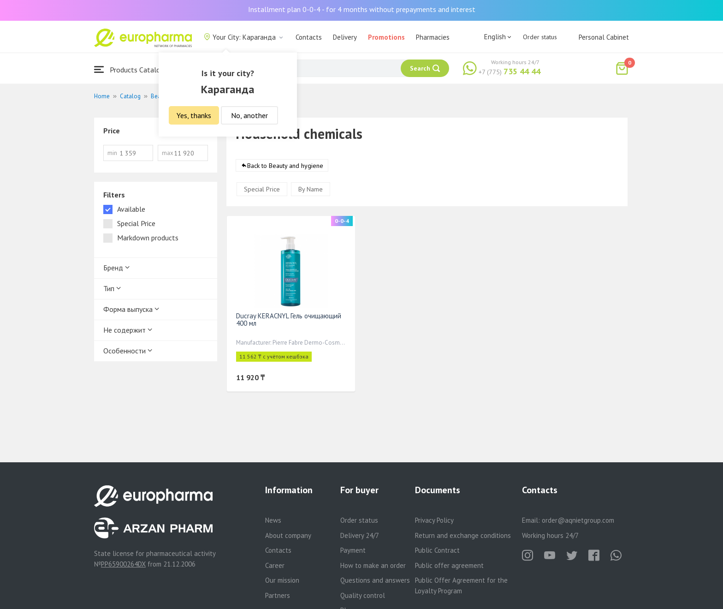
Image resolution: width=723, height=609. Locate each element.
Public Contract (437, 550)
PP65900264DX (123, 564)
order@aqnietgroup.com (578, 520)
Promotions (386, 37)
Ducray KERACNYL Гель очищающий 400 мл (288, 319)
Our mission (282, 580)
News (273, 520)
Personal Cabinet (604, 37)
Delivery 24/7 (359, 535)
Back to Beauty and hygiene (285, 165)
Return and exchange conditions (463, 535)
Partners (277, 595)
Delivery (345, 37)
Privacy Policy (434, 520)
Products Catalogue (133, 69)
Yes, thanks (194, 115)
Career (274, 565)
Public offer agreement (449, 565)
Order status (540, 37)
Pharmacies (433, 37)
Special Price (262, 189)
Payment (353, 550)
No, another (249, 115)
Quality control (362, 595)
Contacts (309, 37)
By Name (310, 189)
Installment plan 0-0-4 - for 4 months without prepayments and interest (361, 9)
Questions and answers (375, 580)
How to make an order (373, 565)
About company (288, 535)
